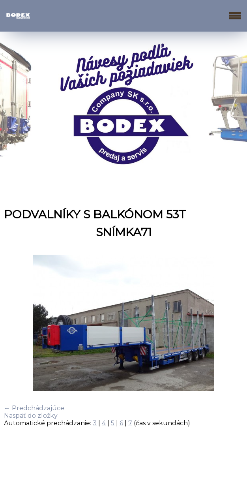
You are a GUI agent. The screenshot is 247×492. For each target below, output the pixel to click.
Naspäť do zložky (31, 415)
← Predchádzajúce (34, 408)
